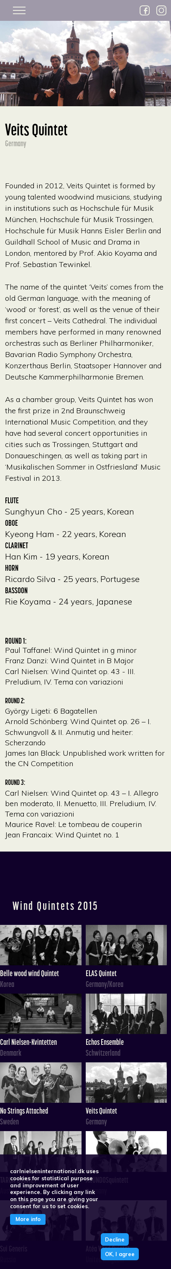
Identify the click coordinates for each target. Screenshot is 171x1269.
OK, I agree (120, 1254)
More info (28, 1219)
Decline (115, 1239)
